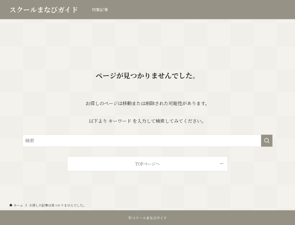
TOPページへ (147, 164)
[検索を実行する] (267, 141)
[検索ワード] (147, 141)
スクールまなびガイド (43, 9)
